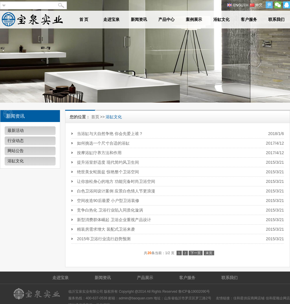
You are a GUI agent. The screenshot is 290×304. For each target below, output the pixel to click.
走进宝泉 (111, 19)
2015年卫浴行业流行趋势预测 (104, 238)
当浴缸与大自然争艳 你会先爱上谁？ (110, 133)
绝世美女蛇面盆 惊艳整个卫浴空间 (108, 172)
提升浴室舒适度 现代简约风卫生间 (108, 162)
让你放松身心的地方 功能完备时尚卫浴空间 (116, 181)
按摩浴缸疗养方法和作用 (99, 152)
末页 (208, 253)
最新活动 (16, 130)
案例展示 (194, 19)
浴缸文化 (221, 19)
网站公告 (16, 151)
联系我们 (276, 19)
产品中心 (166, 19)
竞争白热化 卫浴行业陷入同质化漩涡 (110, 210)
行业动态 (16, 141)
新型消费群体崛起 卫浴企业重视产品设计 (114, 219)
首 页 (84, 19)
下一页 (195, 253)
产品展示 (145, 277)
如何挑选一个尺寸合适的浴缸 (103, 143)
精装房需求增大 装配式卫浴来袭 (106, 229)
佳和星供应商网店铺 (249, 298)
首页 (95, 117)
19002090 (198, 292)
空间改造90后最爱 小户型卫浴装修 (108, 200)
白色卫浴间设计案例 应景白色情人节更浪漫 (116, 191)
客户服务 (249, 19)
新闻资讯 (139, 19)
